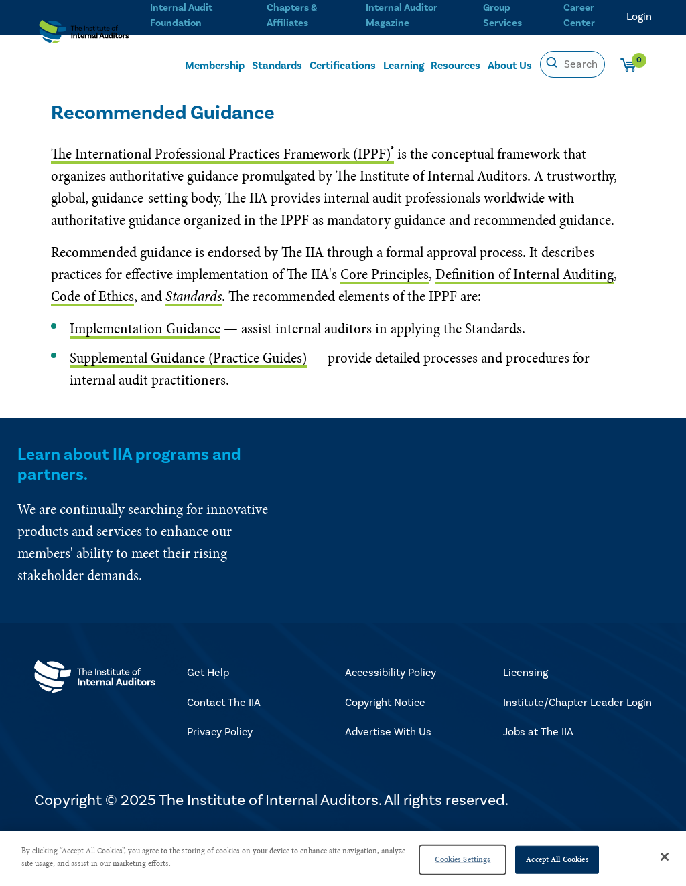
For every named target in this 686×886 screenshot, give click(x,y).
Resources (455, 65)
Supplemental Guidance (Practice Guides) (188, 357)
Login (639, 16)
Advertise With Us (388, 732)
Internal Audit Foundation (176, 14)
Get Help (208, 672)
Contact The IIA (224, 702)
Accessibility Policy (390, 672)
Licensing (525, 672)
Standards (277, 65)
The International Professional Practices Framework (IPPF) (222, 153)
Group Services (500, 14)
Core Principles (384, 274)
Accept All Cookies (557, 859)
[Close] (664, 856)
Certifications (343, 65)
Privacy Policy (220, 732)
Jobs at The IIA (538, 732)
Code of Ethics (92, 296)
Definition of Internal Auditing (524, 274)
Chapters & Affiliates (288, 14)
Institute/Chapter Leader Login (577, 702)
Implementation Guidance (145, 328)
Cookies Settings (462, 859)
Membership (215, 65)
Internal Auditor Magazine (396, 14)
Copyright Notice (385, 702)
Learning (403, 65)
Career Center (577, 14)
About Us (510, 65)
